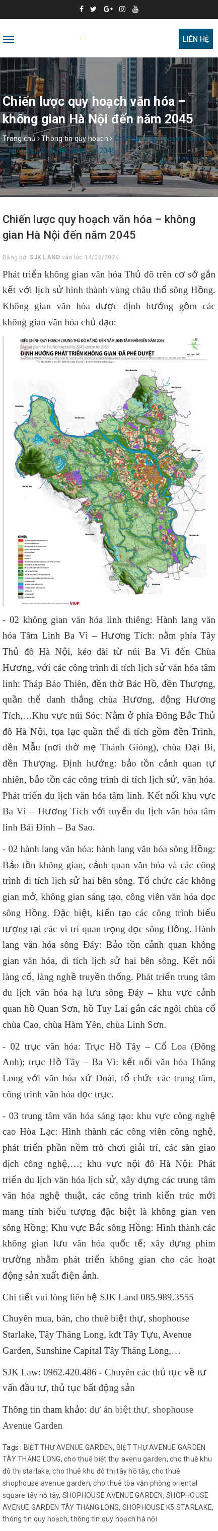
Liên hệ (196, 39)
